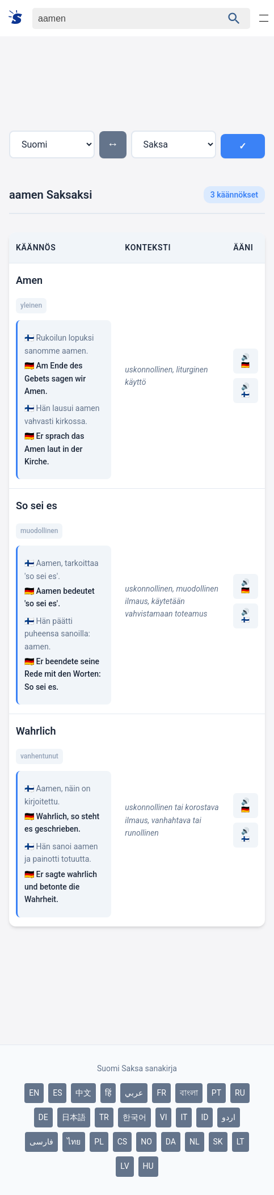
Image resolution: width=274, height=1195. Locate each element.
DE (43, 1117)
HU (148, 1166)
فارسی (41, 1141)
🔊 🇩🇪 (245, 361)
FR (161, 1092)
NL (194, 1141)
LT (241, 1141)
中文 (83, 1092)
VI (163, 1117)
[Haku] (117, 18)
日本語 (74, 1117)
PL (98, 1141)
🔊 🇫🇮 (245, 391)
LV (124, 1166)
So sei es (36, 505)
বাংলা (189, 1092)
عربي (134, 1092)
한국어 (134, 1117)
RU (240, 1092)
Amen (29, 280)
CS (122, 1141)
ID (204, 1117)
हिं (108, 1092)
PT (216, 1092)
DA (171, 1141)
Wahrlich (36, 731)
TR (104, 1117)
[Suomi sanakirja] (19, 17)
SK (218, 1141)
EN (34, 1092)
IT (183, 1117)
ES (57, 1092)
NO (146, 1141)
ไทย (74, 1141)
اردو (228, 1117)
